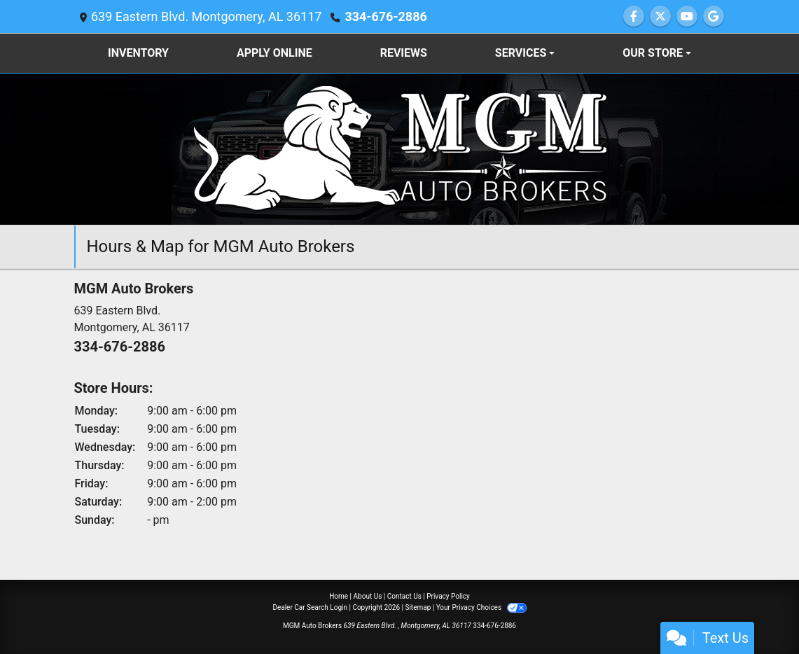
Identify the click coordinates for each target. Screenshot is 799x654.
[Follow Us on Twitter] (660, 16)
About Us (368, 596)
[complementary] (757, 612)
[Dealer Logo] (400, 148)
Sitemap (418, 607)
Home (338, 596)
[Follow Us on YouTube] (686, 16)
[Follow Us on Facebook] (633, 16)
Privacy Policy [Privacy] (448, 596)
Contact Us (404, 596)
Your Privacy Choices (481, 607)
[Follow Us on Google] (713, 16)
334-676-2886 (385, 16)
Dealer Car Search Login (309, 607)
